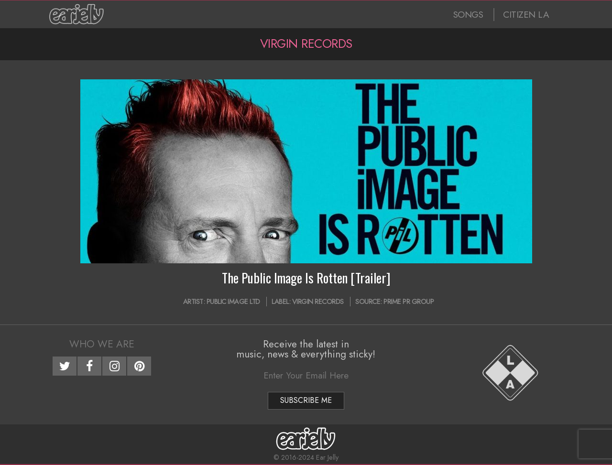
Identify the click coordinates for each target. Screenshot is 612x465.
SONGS (468, 14)
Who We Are (101, 344)
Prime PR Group (408, 301)
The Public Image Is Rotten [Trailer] (306, 277)
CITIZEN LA (526, 14)
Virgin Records (318, 301)
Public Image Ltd (233, 301)
